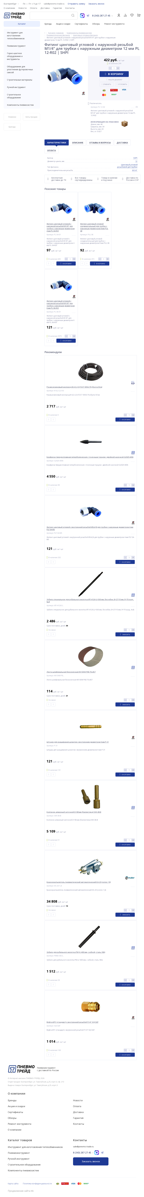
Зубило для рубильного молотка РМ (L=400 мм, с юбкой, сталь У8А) (76, 952)
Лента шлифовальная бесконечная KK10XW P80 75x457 (71, 672)
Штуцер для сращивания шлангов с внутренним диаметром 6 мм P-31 (78, 742)
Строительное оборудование (22, 96)
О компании (16, 1093)
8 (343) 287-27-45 (101, 15)
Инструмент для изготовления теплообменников (22, 35)
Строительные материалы (19, 79)
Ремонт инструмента (114, 23)
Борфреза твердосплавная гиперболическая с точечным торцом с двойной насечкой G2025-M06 (90, 457)
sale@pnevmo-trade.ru (54, 3)
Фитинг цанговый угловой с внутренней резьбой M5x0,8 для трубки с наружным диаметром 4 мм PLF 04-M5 (90, 528)
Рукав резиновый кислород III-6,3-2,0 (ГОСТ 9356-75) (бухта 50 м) (74, 387)
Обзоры (96, 23)
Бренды (48, 23)
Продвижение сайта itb (21, 1190)
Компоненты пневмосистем (22, 105)
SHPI (135, 158)
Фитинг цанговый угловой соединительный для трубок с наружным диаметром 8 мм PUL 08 (94, 227)
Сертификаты (81, 23)
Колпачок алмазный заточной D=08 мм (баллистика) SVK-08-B (74, 812)
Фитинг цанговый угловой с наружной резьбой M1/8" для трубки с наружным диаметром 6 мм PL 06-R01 (61, 304)
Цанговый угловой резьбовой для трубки (127, 165)
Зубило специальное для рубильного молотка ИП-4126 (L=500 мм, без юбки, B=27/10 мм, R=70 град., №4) (90, 600)
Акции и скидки (63, 23)
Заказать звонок (96, 3)
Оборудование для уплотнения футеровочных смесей (22, 69)
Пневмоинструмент (22, 46)
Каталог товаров (20, 1140)
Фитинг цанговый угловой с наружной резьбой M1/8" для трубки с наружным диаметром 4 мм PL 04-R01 (61, 227)
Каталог (22, 23)
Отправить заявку (76, 3)
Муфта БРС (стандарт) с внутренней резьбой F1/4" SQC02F (72, 1022)
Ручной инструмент (22, 87)
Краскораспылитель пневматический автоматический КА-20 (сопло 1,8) (79, 882)
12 (136, 161)
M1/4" (134, 170)
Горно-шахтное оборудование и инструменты (22, 56)
